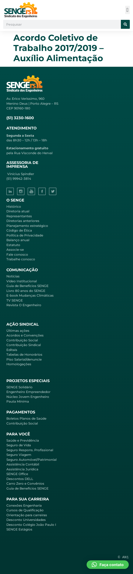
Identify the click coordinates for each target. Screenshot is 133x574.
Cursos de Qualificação (25, 510)
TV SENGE (14, 300)
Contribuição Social (22, 340)
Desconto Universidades (26, 520)
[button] (127, 10)
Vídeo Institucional (21, 281)
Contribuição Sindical (23, 345)
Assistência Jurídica (22, 469)
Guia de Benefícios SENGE (27, 488)
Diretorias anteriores (22, 221)
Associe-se (15, 250)
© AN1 (123, 557)
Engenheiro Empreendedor (28, 392)
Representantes (19, 216)
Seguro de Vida (18, 445)
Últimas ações (17, 331)
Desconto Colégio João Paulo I (31, 525)
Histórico (13, 206)
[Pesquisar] (125, 24)
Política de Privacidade (24, 235)
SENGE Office (17, 474)
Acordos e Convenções (25, 335)
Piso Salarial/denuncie (24, 359)
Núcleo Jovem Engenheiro (27, 397)
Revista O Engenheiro (23, 305)
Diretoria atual (17, 211)
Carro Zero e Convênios (25, 483)
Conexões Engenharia (24, 505)
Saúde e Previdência (22, 440)
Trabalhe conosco (20, 259)
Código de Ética (19, 230)
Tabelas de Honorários (24, 354)
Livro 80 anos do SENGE (25, 291)
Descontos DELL (19, 479)
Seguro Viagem (18, 455)
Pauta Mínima (17, 401)
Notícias (13, 276)
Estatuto (13, 245)
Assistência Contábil (22, 464)
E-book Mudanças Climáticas (30, 295)
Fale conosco (17, 254)
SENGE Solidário (19, 387)
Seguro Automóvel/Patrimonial (31, 460)
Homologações (18, 364)
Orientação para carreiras (26, 515)
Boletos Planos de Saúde (26, 418)
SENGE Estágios (19, 529)
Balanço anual (17, 240)
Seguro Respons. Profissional (29, 450)
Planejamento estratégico (27, 226)
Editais (11, 350)
